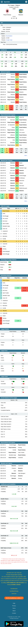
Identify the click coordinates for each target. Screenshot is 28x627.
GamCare (14, 593)
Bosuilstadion (9, 36)
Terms (13, 608)
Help (14, 603)
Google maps (9, 40)
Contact (14, 613)
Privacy (14, 605)
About (14, 610)
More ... (26, 155)
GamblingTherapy (14, 591)
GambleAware (14, 588)
